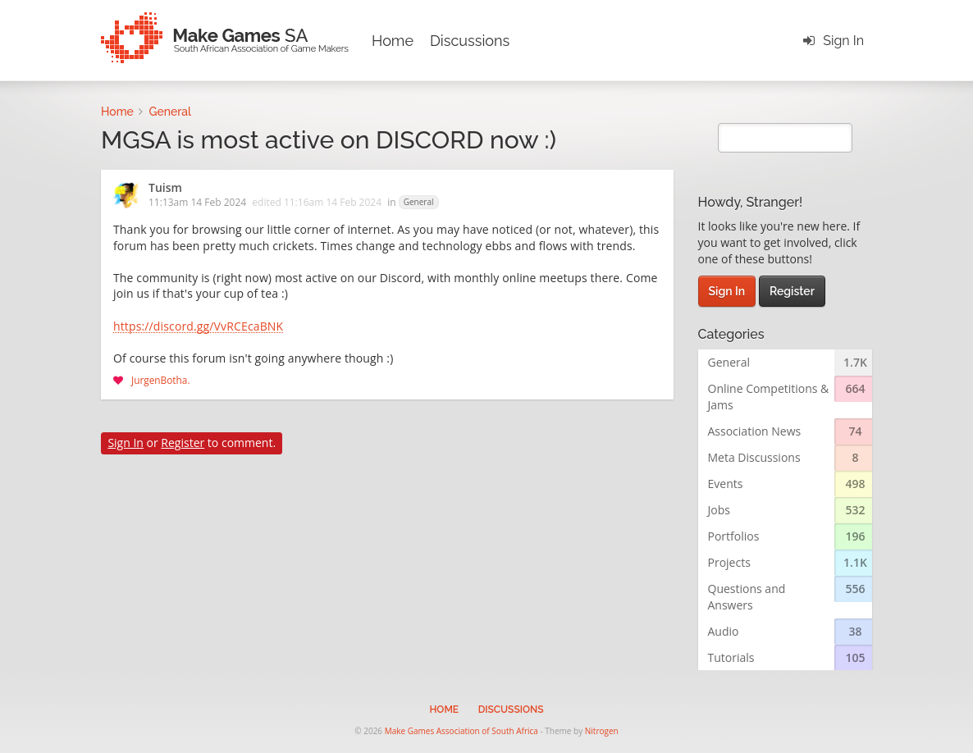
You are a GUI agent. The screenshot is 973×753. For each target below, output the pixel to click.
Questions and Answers (747, 597)
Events (725, 483)
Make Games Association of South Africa (461, 731)
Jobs (719, 510)
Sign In (843, 40)
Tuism (165, 188)
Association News (755, 431)
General (419, 202)
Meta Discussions (754, 457)
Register (182, 442)
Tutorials (731, 657)
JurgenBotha (159, 379)
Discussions (469, 40)
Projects (729, 562)
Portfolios (734, 536)
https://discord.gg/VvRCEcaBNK (198, 327)
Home (392, 40)
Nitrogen (602, 731)
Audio (723, 631)
